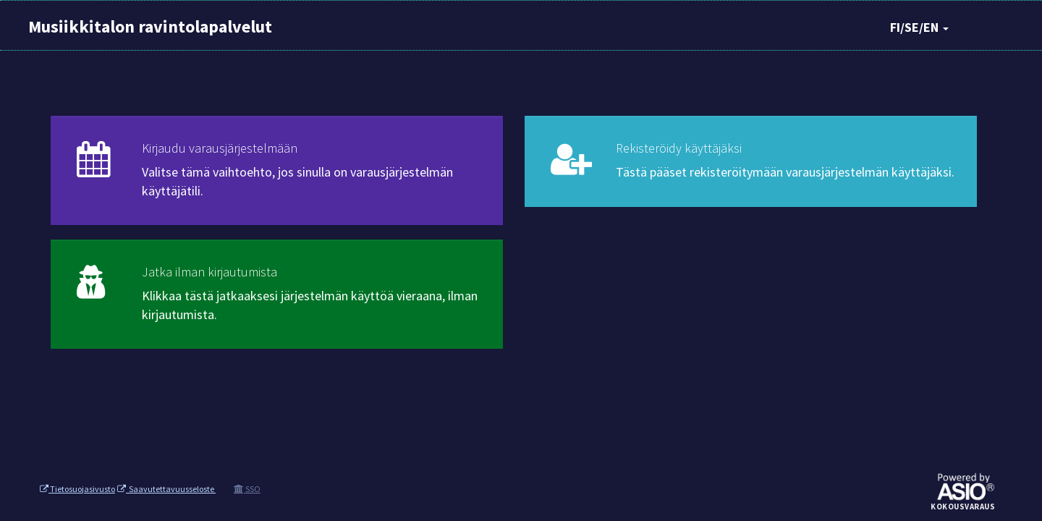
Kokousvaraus (963, 507)
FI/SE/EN (919, 27)
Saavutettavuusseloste (166, 488)
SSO (247, 488)
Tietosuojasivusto (77, 488)
